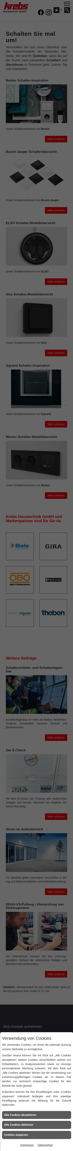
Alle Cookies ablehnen (18, 1124)
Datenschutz (45, 1145)
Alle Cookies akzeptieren (20, 1114)
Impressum (27, 1145)
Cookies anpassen (16, 1134)
